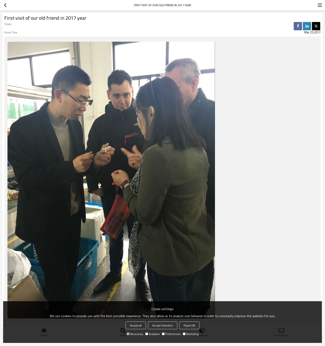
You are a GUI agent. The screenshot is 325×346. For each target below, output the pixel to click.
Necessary (135, 334)
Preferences (171, 334)
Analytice (152, 334)
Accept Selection (162, 325)
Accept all (136, 325)
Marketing (191, 334)
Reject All (189, 325)
